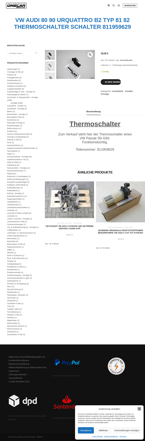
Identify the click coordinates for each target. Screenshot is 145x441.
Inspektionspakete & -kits (16, 160)
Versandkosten (126, 60)
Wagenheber (12, 320)
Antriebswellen (12, 80)
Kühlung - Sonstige (14, 193)
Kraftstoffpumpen (13, 188)
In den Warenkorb (113, 82)
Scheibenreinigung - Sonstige (18, 275)
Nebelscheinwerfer (14, 247)
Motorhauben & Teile (15, 244)
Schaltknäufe (12, 270)
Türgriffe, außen (13, 309)
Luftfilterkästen (12, 230)
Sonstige (105, 94)
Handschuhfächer (13, 145)
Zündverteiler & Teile (15, 335)
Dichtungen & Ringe (14, 123)
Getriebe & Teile (13, 140)
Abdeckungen (12, 69)
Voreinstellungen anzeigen (126, 430)
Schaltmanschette (14, 272)
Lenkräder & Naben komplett (18, 213)
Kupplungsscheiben (14, 199)
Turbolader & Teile (14, 303)
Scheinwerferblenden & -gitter (18, 278)
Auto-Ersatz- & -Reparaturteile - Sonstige (22, 97)
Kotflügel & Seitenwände (16, 185)
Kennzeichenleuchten (15, 171)
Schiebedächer (12, 281)
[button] (139, 408)
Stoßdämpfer (12, 292)
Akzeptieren (85, 430)
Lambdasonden (13, 205)
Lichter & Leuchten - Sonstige (18, 219)
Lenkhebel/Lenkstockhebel (17, 208)
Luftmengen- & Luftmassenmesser (20, 233)
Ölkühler (10, 253)
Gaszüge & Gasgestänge (16, 137)
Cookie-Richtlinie (97, 436)
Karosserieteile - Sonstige (16, 168)
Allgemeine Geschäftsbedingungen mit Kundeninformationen (27, 359)
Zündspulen (11, 332)
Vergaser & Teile (13, 315)
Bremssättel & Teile (14, 117)
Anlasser (10, 75)
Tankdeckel (11, 301)
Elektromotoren (13, 128)
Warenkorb (130, 6)
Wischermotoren (13, 329)
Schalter (10, 261)
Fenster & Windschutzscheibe (18, 134)
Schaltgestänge (13, 264)
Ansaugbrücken (13, 78)
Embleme (10, 131)
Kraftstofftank (12, 191)
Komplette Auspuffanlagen (17, 182)
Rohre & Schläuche (14, 255)
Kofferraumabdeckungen (16, 179)
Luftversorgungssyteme (16, 236)
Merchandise (12, 239)
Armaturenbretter (13, 83)
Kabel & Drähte (13, 162)
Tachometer (11, 298)
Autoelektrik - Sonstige (15, 109)
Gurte (9, 143)
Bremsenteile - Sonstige (16, 114)
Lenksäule (11, 216)
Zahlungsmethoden (18, 374)
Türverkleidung (12, 312)
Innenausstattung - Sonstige (17, 157)
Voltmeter (10, 318)
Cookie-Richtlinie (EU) (19, 381)
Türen (9, 306)
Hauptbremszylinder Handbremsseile (21, 148)
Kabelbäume (12, 165)
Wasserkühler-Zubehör (15, 326)
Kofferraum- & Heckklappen (17, 176)
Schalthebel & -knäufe (15, 267)
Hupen (9, 154)
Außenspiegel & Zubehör (16, 95)
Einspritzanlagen (13, 126)
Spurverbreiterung (14, 289)
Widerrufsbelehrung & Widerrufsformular (28, 367)
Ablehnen (103, 430)
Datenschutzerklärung (111, 436)
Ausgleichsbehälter (14, 89)
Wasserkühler (12, 323)
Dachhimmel (12, 120)
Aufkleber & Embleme (15, 86)
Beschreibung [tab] (94, 111)
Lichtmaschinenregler (15, 224)
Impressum (122, 436)
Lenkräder (11, 210)
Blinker (9, 112)
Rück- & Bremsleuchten (16, 258)
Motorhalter (11, 241)
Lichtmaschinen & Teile (15, 222)
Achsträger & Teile (14, 72)
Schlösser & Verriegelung (16, 284)
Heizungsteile (12, 151)
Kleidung (10, 174)
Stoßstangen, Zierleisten (16, 295)
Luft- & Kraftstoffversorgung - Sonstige (21, 227)
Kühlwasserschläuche (15, 196)
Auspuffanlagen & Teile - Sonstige (20, 92)
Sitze (9, 287)
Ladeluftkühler (12, 202)
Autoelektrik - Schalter (122, 91)
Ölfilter (9, 250)
